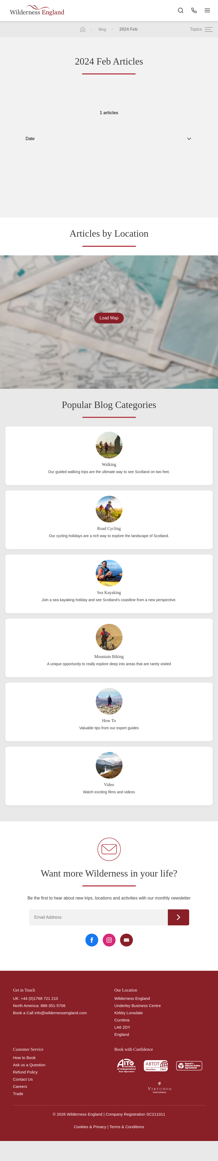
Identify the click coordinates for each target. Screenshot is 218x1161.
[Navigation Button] (207, 10)
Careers (20, 1086)
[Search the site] (180, 10)
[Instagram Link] (109, 940)
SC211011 (155, 1114)
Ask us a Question (29, 1065)
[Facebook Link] (91, 940)
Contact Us (23, 1079)
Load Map (109, 318)
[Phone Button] (194, 10)
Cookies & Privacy (90, 1126)
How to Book (24, 1057)
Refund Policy (25, 1072)
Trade (18, 1093)
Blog (102, 29)
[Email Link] (126, 940)
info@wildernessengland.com (60, 1013)
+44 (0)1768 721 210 (39, 998)
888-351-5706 (53, 1005)
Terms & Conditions (126, 1126)
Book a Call (23, 1013)
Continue (178, 917)
